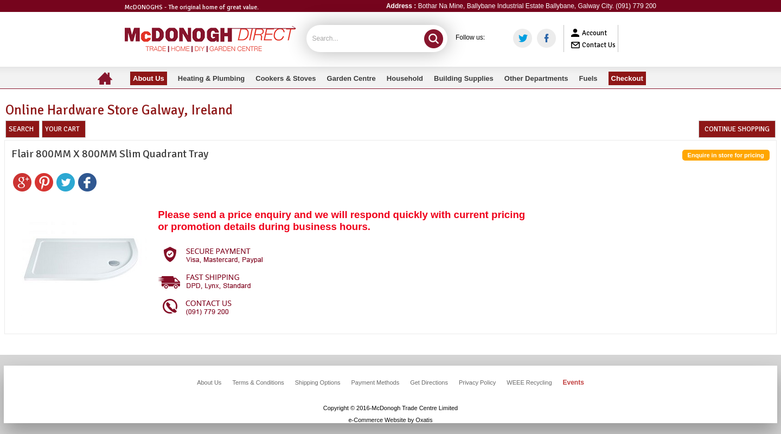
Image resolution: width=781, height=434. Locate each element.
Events (573, 382)
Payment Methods (375, 382)
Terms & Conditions (258, 382)
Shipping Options (318, 382)
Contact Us (599, 45)
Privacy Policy (477, 382)
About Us (209, 382)
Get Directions (429, 382)
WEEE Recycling (529, 382)
